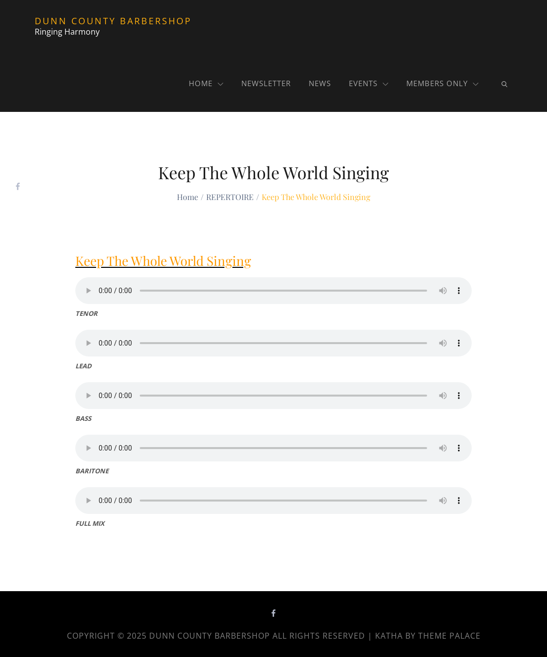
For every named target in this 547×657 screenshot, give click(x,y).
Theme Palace (449, 635)
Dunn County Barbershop (113, 21)
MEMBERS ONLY (442, 83)
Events (368, 83)
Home (206, 83)
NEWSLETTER (266, 83)
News (320, 83)
